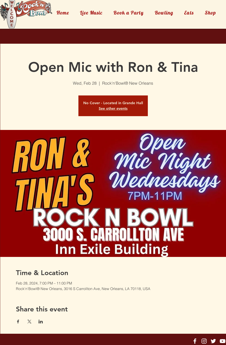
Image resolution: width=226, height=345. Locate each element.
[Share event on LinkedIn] (41, 321)
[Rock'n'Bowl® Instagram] (204, 341)
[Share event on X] (29, 321)
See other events (113, 108)
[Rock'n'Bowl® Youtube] (222, 341)
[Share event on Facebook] (18, 321)
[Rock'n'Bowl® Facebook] (194, 341)
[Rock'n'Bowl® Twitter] (213, 341)
